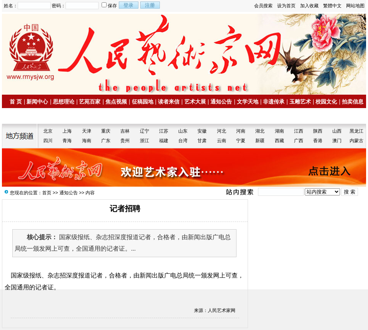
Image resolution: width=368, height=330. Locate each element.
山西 (337, 131)
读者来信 (168, 102)
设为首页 (286, 5)
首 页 (16, 102)
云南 (221, 140)
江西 (298, 131)
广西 (298, 140)
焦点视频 (116, 102)
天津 (86, 131)
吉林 (125, 131)
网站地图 (355, 5)
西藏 (279, 140)
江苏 (163, 131)
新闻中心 (37, 102)
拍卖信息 (352, 102)
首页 (46, 192)
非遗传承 (273, 102)
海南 (86, 140)
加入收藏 (309, 5)
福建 (163, 140)
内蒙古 (356, 140)
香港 (317, 140)
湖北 (259, 131)
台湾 (182, 140)
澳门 (337, 140)
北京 (48, 131)
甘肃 (202, 140)
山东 (182, 131)
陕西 (317, 131)
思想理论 (63, 102)
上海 (67, 131)
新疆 (259, 140)
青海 (67, 140)
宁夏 (240, 140)
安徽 (202, 131)
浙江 (144, 140)
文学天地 (247, 102)
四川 (48, 140)
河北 (221, 131)
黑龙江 (356, 131)
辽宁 (144, 131)
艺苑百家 (89, 102)
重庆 (105, 131)
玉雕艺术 (300, 102)
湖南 (279, 131)
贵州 (125, 140)
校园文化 (326, 102)
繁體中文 (332, 5)
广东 (105, 140)
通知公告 (221, 102)
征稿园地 (142, 102)
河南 (240, 131)
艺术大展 (195, 102)
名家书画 (23, 116)
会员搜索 (263, 5)
